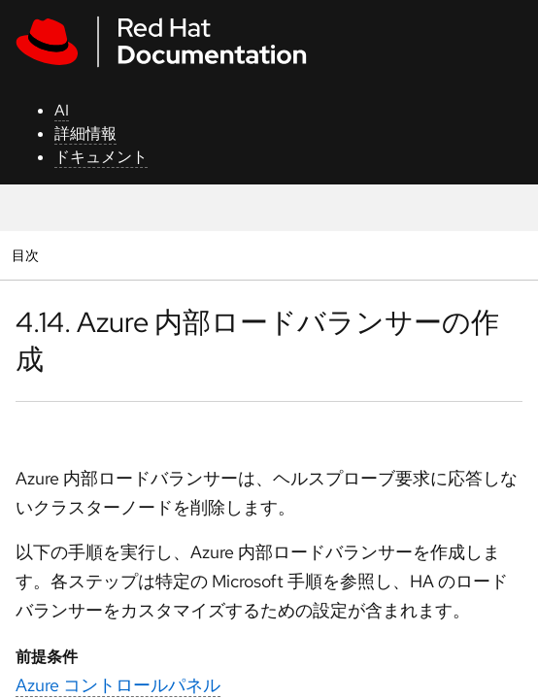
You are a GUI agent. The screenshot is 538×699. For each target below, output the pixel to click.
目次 (28, 255)
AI (61, 110)
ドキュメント (101, 157)
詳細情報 (85, 133)
